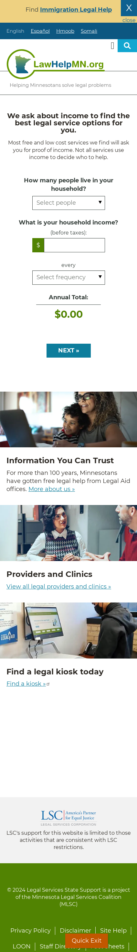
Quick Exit (86, 940)
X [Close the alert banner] (129, 7)
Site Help (113, 930)
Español (40, 31)
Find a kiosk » (28, 683)
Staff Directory (60, 946)
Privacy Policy (30, 930)
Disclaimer (75, 930)
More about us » (51, 489)
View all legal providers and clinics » (58, 586)
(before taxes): (68, 233)
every (68, 265)
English (15, 31)
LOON (22, 946)
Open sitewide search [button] (127, 45)
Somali (89, 31)
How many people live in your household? (68, 184)
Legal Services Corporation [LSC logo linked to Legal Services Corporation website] (68, 818)
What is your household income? (68, 222)
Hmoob (65, 31)
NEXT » (68, 350)
